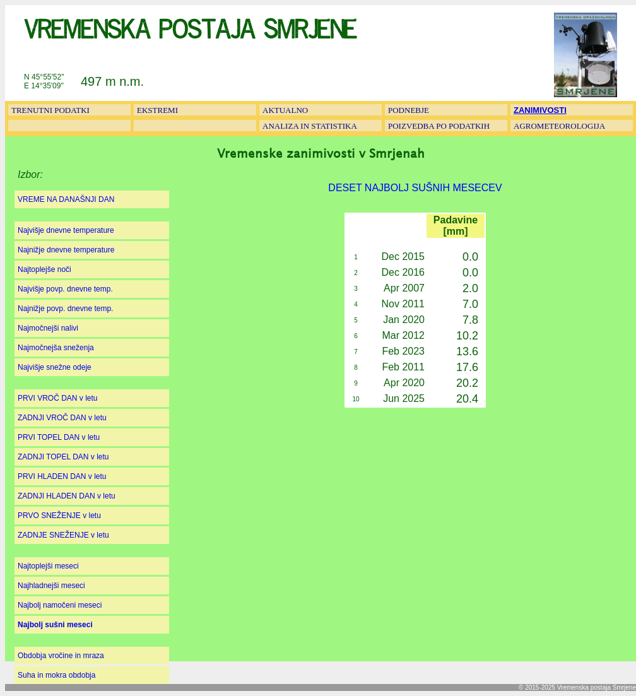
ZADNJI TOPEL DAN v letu (63, 456)
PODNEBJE (408, 110)
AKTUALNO (285, 110)
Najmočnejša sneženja (56, 347)
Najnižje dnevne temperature (66, 249)
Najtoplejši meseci (48, 566)
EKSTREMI (157, 110)
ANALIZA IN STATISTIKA (309, 126)
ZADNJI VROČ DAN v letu (62, 417)
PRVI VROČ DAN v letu (57, 398)
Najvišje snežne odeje (54, 367)
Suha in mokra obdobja (56, 675)
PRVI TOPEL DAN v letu (59, 437)
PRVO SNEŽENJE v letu (59, 515)
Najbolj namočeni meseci (60, 605)
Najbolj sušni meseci (55, 624)
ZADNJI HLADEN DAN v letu (66, 496)
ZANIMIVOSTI (540, 110)
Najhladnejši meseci (51, 585)
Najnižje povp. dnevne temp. (65, 308)
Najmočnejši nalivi (48, 328)
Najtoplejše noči (44, 269)
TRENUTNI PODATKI (50, 110)
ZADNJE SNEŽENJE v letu (63, 535)
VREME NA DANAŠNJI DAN (66, 199)
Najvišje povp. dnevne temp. (65, 289)
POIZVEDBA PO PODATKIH (439, 126)
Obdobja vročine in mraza (61, 655)
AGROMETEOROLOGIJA (559, 126)
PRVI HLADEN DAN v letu (62, 476)
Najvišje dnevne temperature (66, 230)
